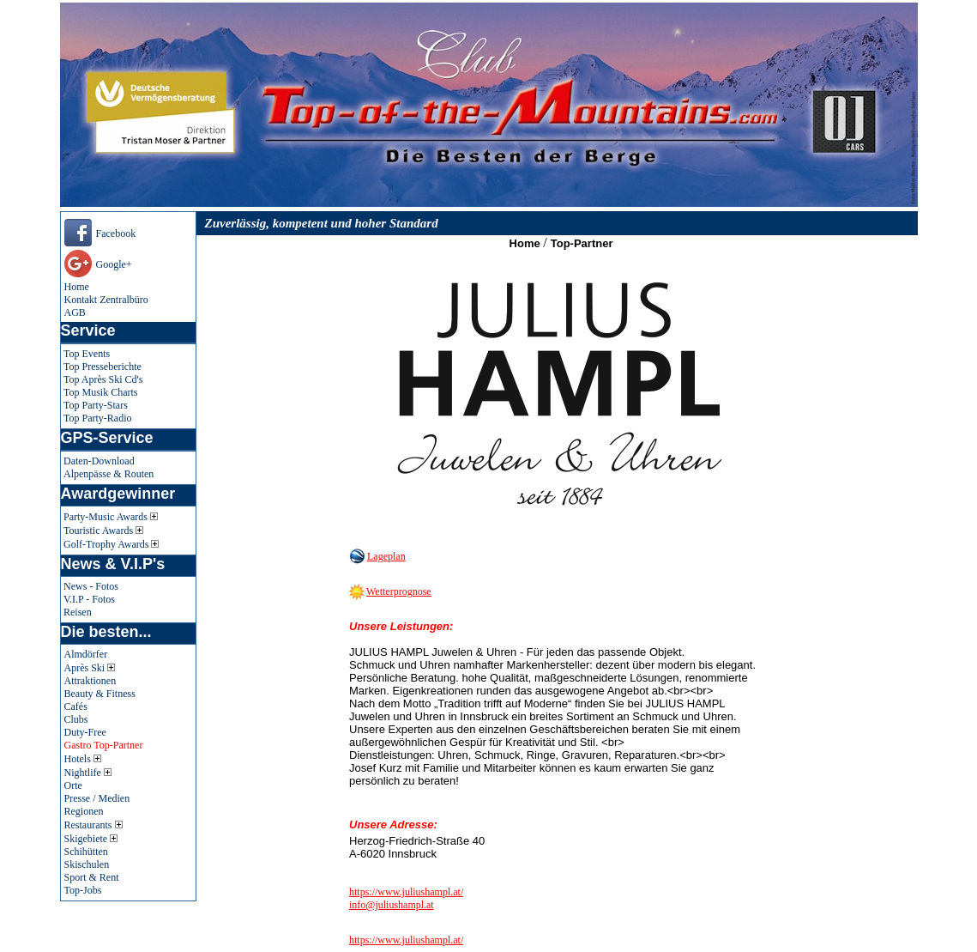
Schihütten (86, 852)
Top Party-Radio (97, 418)
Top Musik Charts (100, 392)
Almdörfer (86, 654)
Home (76, 287)
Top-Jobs (83, 890)
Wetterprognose (398, 591)
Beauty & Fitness (100, 694)
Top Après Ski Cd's (102, 379)
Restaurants (93, 825)
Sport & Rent (91, 877)
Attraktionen (90, 681)
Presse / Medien (97, 798)
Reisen (77, 612)
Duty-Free (85, 732)
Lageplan (386, 556)
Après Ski (90, 668)
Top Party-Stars (95, 405)
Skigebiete (91, 839)
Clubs (76, 719)
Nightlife (88, 773)
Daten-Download (99, 461)
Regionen (84, 811)
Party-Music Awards (110, 517)
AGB (75, 312)
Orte (73, 785)
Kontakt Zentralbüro (106, 300)
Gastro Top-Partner (103, 745)
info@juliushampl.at (391, 905)
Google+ (114, 264)
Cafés (75, 706)
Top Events (86, 354)
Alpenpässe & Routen (108, 474)
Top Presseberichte (102, 367)
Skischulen (87, 864)
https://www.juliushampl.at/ (406, 892)
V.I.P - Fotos (89, 599)
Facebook (116, 233)
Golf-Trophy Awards (111, 544)
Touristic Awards (103, 531)
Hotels (82, 759)
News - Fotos (90, 586)
